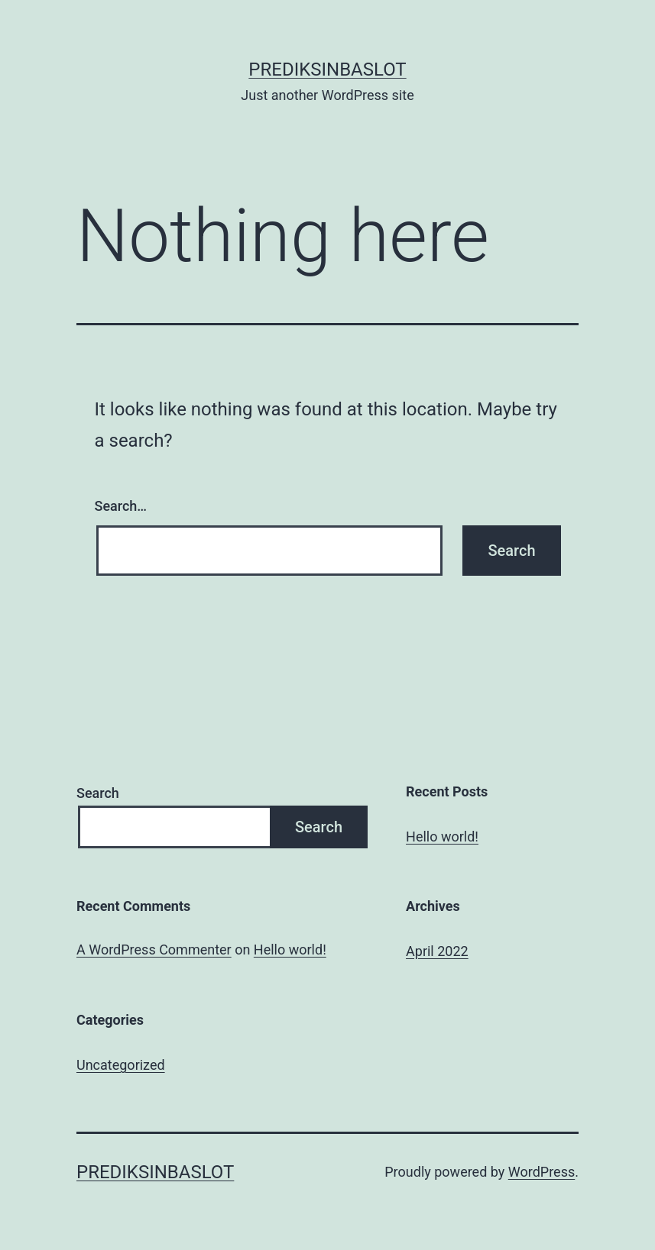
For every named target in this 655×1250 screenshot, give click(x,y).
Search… (121, 506)
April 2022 (437, 951)
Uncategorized (120, 1065)
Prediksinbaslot (327, 69)
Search (97, 793)
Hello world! (442, 836)
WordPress (541, 1172)
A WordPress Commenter (154, 950)
